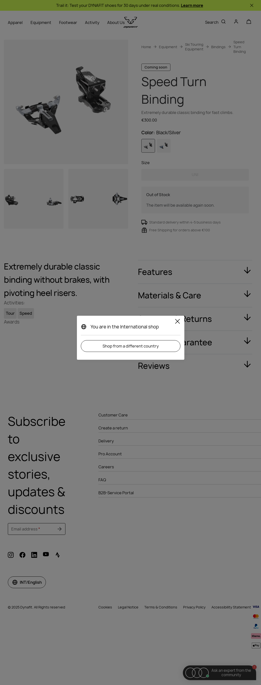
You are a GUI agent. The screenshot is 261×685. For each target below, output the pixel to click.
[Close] (177, 322)
